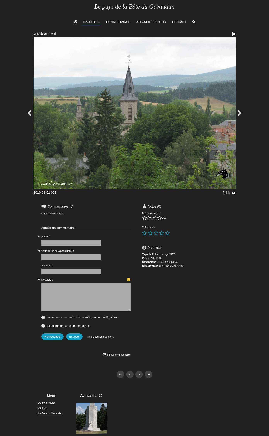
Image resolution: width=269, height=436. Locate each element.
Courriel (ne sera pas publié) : (57, 251)
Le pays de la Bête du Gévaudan (134, 6)
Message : (47, 279)
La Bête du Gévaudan (50, 413)
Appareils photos (151, 22)
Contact (179, 22)
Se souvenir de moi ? (102, 336)
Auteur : (45, 236)
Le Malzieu (40, 33)
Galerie (89, 22)
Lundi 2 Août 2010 (173, 265)
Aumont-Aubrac (47, 402)
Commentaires (118, 22)
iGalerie (42, 408)
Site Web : (47, 265)
